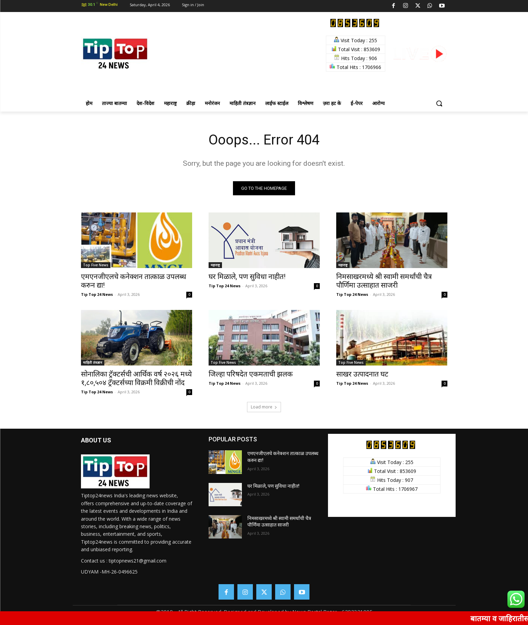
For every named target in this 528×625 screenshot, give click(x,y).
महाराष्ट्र (215, 265)
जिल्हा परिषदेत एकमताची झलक (251, 374)
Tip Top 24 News (97, 294)
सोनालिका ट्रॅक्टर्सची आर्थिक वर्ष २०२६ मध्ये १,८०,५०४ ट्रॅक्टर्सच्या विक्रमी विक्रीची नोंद (136, 378)
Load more (264, 407)
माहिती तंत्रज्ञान (92, 362)
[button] (439, 103)
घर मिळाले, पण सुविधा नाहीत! (247, 277)
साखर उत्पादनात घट (362, 374)
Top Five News (95, 265)
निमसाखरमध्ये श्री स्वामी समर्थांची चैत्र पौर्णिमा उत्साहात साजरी (384, 281)
